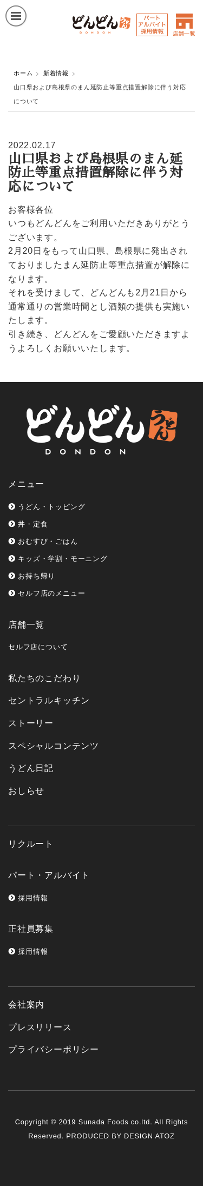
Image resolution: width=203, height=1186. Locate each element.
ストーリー (31, 723)
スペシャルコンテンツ (53, 745)
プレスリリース (40, 1027)
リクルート (31, 843)
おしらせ (26, 790)
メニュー (26, 484)
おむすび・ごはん (43, 541)
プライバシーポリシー (53, 1049)
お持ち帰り (31, 576)
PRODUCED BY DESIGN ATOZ (120, 1136)
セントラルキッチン (49, 700)
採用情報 (28, 898)
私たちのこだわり (44, 678)
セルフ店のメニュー (46, 593)
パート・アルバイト (49, 875)
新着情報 (56, 73)
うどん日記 (31, 768)
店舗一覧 (26, 624)
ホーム (23, 73)
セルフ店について (38, 647)
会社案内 (26, 1004)
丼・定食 (28, 524)
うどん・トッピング (46, 507)
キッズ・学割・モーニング (58, 559)
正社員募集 (31, 928)
